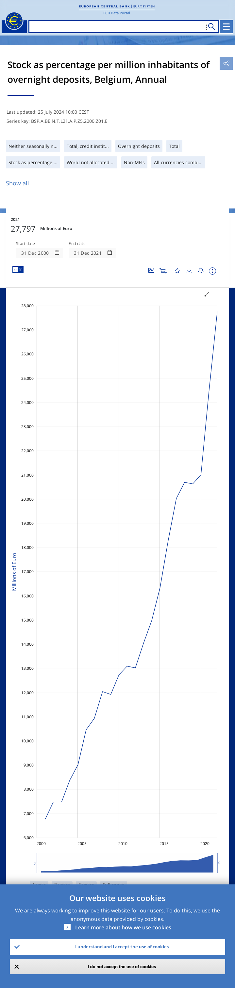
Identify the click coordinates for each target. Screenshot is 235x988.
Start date (25, 243)
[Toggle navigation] (226, 26)
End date (77, 243)
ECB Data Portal (116, 12)
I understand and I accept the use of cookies (122, 947)
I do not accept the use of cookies (122, 966)
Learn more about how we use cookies (123, 927)
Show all (17, 183)
